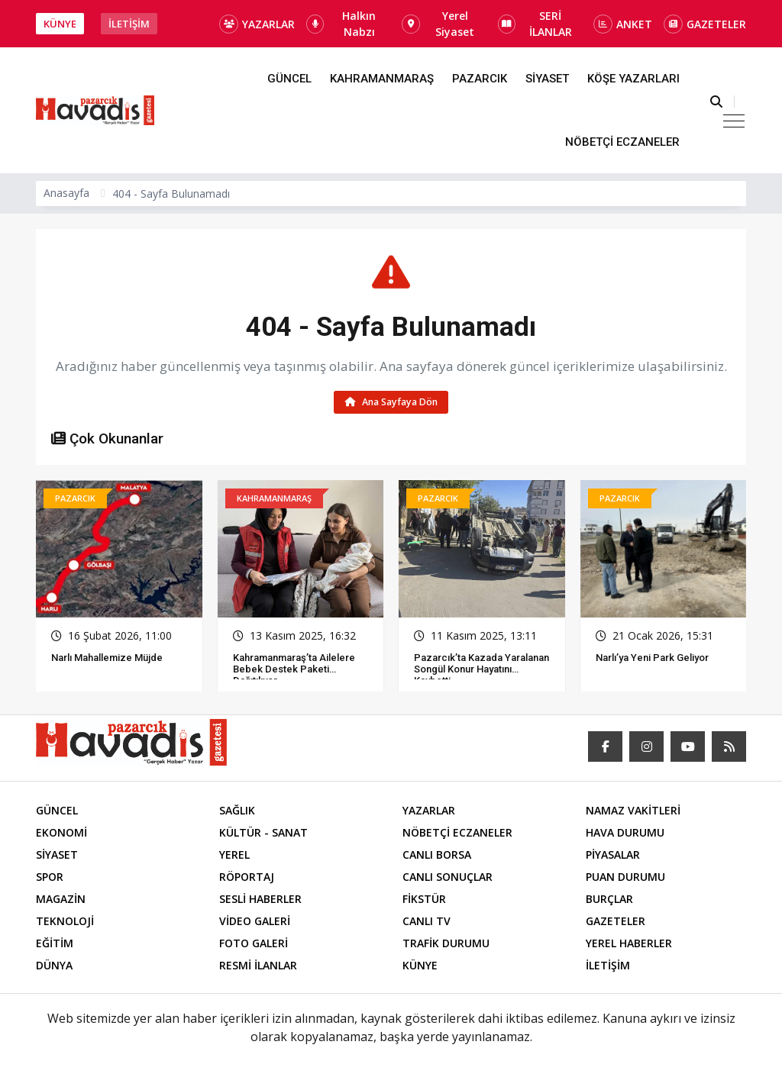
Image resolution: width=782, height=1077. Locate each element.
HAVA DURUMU (625, 833)
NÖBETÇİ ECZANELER (622, 142)
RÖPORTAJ (246, 877)
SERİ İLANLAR (535, 23)
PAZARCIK (479, 78)
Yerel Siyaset (438, 23)
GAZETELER (705, 24)
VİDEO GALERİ (254, 921)
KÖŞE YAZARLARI (633, 78)
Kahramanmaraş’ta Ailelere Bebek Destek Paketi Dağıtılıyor (294, 669)
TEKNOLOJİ (65, 921)
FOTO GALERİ (253, 944)
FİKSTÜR (424, 899)
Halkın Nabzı (341, 23)
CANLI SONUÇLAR (447, 877)
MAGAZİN (61, 899)
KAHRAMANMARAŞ (382, 78)
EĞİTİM (54, 944)
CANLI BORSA (436, 855)
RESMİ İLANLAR (258, 966)
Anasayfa (66, 192)
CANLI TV (426, 921)
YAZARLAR (257, 24)
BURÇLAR (609, 899)
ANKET (622, 24)
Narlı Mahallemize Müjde (107, 657)
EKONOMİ (61, 833)
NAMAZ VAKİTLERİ (633, 811)
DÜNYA (54, 966)
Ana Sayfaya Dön (391, 401)
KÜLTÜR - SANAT (263, 833)
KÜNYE (60, 24)
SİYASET (547, 78)
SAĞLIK (237, 811)
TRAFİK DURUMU (446, 944)
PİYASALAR (613, 855)
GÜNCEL (289, 78)
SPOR (49, 877)
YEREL (234, 855)
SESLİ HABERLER (260, 899)
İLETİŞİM (129, 24)
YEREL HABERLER (629, 944)
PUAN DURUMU (625, 877)
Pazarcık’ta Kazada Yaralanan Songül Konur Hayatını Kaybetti (481, 669)
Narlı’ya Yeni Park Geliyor (652, 657)
